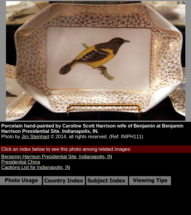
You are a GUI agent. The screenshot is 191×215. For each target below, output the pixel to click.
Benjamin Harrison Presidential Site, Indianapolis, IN (56, 156)
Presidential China (20, 162)
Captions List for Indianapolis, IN (35, 167)
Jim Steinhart (35, 136)
